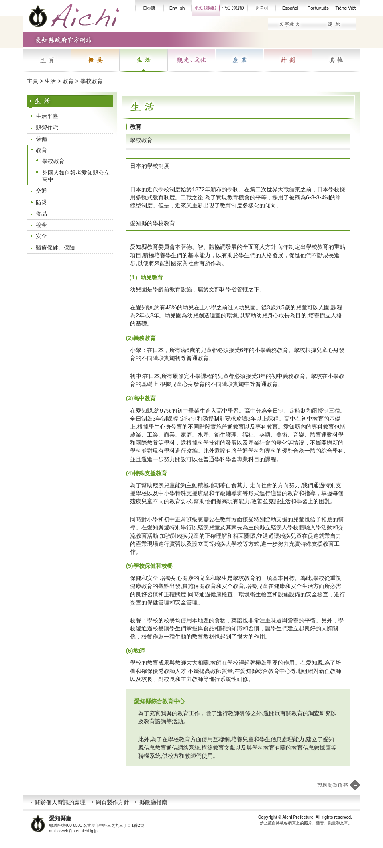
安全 (41, 236)
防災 (41, 202)
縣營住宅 (47, 127)
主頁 (32, 81)
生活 (50, 81)
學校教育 (53, 161)
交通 (41, 190)
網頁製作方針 (112, 802)
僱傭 (41, 139)
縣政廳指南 (153, 802)
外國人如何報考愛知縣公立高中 (76, 176)
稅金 (41, 225)
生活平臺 (47, 116)
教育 (41, 150)
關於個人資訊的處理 (60, 802)
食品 (41, 213)
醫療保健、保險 (55, 247)
